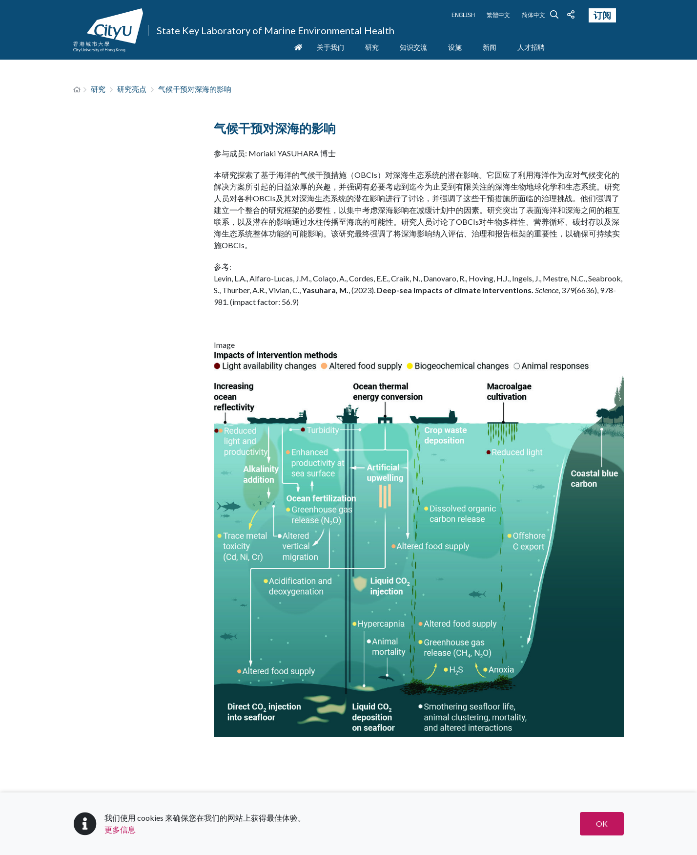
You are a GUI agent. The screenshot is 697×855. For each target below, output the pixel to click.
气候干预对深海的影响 (194, 89)
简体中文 (533, 14)
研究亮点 (131, 89)
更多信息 (120, 829)
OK (602, 823)
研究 (98, 89)
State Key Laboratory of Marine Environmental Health (275, 30)
